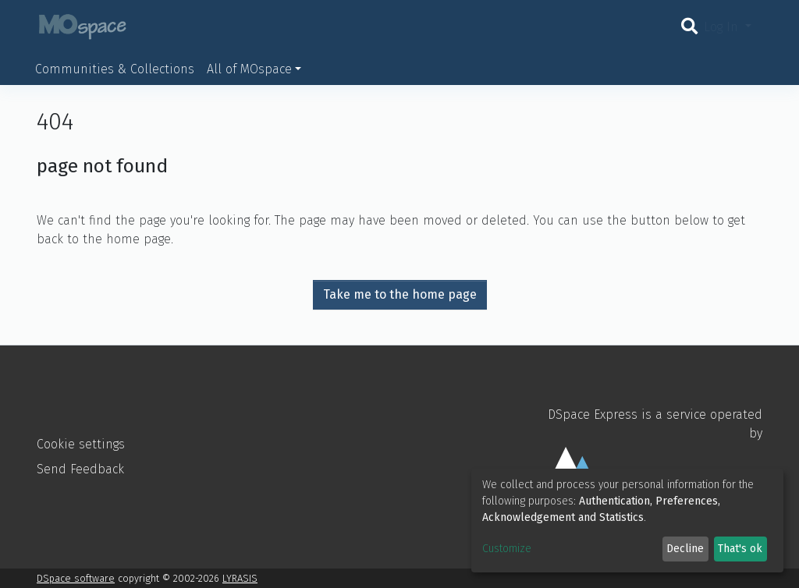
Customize (506, 548)
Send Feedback (80, 469)
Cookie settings (81, 444)
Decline (685, 548)
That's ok (740, 548)
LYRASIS (239, 578)
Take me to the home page (400, 294)
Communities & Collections (114, 69)
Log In (723, 26)
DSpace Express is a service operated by (649, 457)
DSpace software (76, 578)
